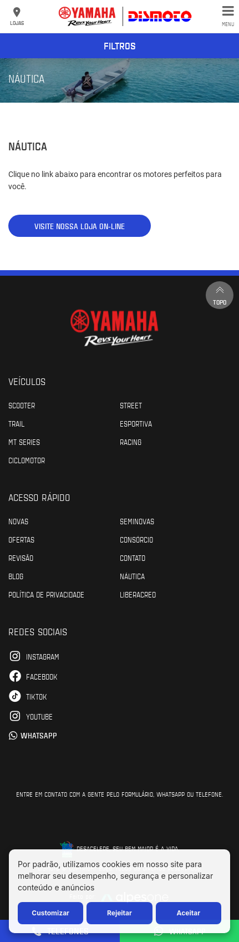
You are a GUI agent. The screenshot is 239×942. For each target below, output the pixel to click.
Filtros (120, 45)
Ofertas (21, 539)
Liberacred (138, 594)
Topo (219, 294)
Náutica (132, 576)
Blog (15, 576)
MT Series (24, 442)
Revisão (20, 558)
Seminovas (137, 521)
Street (131, 405)
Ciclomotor (26, 460)
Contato (132, 558)
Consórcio (136, 539)
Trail (16, 423)
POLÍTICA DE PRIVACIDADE (46, 594)
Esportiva (136, 423)
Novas (18, 521)
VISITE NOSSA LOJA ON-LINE (79, 226)
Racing (130, 442)
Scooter (21, 405)
